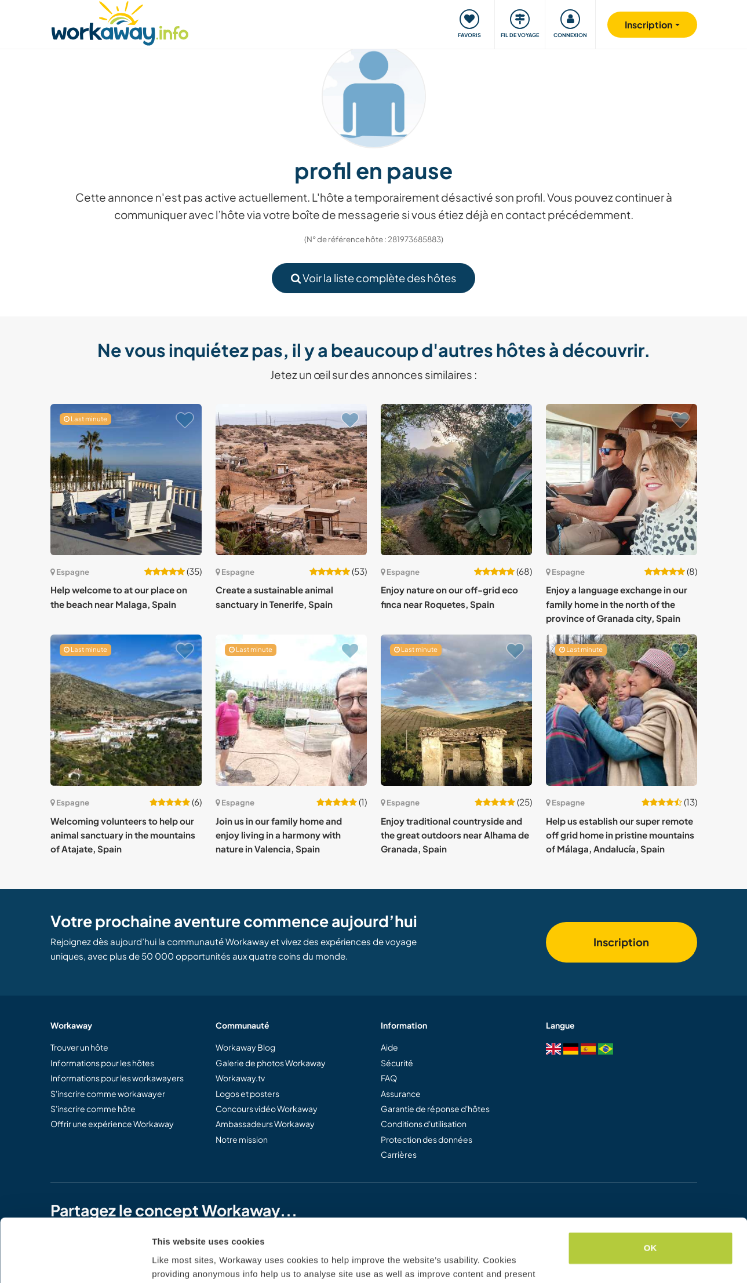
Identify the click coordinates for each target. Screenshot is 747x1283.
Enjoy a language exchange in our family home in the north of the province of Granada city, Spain (616, 604)
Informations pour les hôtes (102, 1063)
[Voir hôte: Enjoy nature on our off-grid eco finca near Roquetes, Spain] (456, 479)
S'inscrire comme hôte (93, 1108)
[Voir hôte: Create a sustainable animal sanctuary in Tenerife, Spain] (291, 479)
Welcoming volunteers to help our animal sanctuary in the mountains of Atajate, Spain (122, 835)
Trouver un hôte (79, 1047)
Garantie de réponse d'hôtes (435, 1108)
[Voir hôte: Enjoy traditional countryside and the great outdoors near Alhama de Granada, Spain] (456, 710)
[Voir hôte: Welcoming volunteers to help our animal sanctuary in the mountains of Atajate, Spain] (126, 710)
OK (650, 1189)
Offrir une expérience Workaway (112, 1123)
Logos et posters (247, 1093)
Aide (389, 1047)
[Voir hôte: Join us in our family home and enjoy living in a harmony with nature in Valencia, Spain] (291, 710)
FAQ (389, 1078)
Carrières (399, 1154)
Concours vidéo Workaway (267, 1108)
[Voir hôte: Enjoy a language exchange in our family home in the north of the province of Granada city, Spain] (621, 479)
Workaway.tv (240, 1078)
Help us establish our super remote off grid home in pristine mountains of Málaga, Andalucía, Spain (620, 835)
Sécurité (397, 1063)
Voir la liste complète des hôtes (373, 278)
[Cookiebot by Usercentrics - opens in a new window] (75, 1260)
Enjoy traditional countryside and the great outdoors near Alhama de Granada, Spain (455, 835)
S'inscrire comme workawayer (107, 1093)
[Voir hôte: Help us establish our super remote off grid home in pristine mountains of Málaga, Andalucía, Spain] (621, 710)
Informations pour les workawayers (117, 1078)
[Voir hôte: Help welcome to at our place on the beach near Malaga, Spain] (126, 479)
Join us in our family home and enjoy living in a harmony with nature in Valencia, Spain (279, 835)
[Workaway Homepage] (120, 21)
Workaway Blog (245, 1047)
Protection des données (426, 1139)
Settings (169, 1260)
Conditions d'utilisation (424, 1123)
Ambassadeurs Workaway (265, 1123)
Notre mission (242, 1139)
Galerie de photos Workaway (271, 1063)
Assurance (401, 1093)
